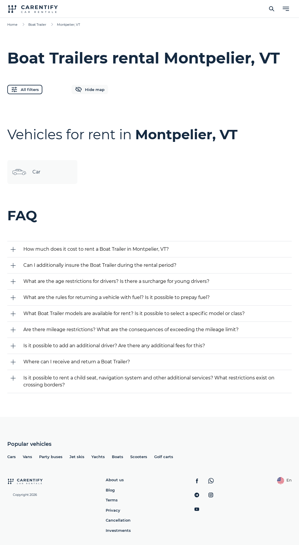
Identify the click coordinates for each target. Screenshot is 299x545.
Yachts (98, 456)
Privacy (113, 510)
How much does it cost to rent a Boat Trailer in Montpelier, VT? (96, 249)
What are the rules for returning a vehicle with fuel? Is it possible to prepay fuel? (116, 297)
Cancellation (118, 520)
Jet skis (76, 456)
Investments (118, 530)
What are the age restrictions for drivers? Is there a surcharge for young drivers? (116, 281)
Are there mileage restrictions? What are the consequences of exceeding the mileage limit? (131, 329)
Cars (11, 456)
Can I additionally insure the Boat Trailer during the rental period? (99, 265)
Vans (27, 456)
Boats (117, 456)
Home (12, 25)
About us (115, 479)
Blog (110, 490)
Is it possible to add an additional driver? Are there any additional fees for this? (114, 345)
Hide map (90, 89)
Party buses (50, 456)
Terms (112, 500)
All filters (25, 89)
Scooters (138, 456)
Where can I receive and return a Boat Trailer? (76, 362)
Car (26, 172)
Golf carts (163, 456)
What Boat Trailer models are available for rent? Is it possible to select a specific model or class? (134, 313)
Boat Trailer (37, 25)
